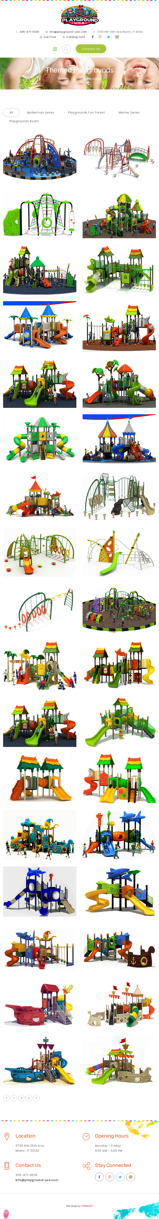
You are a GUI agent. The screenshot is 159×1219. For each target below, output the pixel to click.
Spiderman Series (40, 112)
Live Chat (50, 37)
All (11, 112)
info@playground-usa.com (68, 32)
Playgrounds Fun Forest (86, 112)
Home (61, 79)
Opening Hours (112, 1136)
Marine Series (129, 112)
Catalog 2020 (75, 37)
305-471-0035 (29, 32)
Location (25, 1136)
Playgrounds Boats (24, 121)
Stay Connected (113, 1165)
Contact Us (91, 49)
